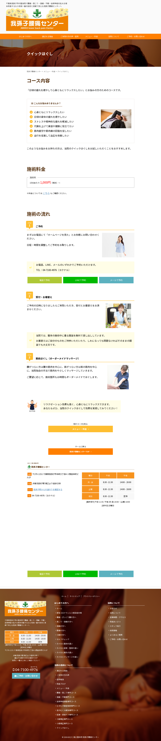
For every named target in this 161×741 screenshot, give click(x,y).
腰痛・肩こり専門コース (66, 692)
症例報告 (60, 679)
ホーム (63, 596)
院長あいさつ (115, 621)
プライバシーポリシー (91, 596)
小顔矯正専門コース (65, 723)
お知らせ (113, 608)
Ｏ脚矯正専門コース (65, 719)
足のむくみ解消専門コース (67, 710)
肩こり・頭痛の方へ (65, 621)
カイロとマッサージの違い (67, 657)
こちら (46, 193)
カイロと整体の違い (65, 643)
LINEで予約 (80, 280)
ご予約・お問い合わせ (136, 36)
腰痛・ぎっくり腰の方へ (66, 617)
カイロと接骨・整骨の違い (67, 648)
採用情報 (113, 630)
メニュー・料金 (91, 36)
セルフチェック (63, 639)
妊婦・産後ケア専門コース (67, 714)
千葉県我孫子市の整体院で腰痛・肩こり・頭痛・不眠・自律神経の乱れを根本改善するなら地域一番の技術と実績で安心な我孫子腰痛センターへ (25, 622)
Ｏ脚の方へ (61, 635)
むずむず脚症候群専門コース (68, 706)
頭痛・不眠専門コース (65, 697)
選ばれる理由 (47, 36)
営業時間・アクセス (118, 617)
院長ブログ (61, 684)
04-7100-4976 (139, 16)
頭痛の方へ (61, 626)
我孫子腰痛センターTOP (80, 451)
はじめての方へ (25, 36)
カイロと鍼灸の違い (65, 652)
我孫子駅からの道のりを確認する (47, 489)
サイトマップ (75, 596)
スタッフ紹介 (115, 626)
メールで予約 (116, 280)
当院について (113, 36)
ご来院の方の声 (63, 675)
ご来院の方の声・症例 (69, 36)
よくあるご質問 (116, 635)
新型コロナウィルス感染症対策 (69, 613)
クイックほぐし (63, 728)
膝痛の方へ (61, 630)
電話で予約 (44, 280)
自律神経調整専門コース (66, 701)
